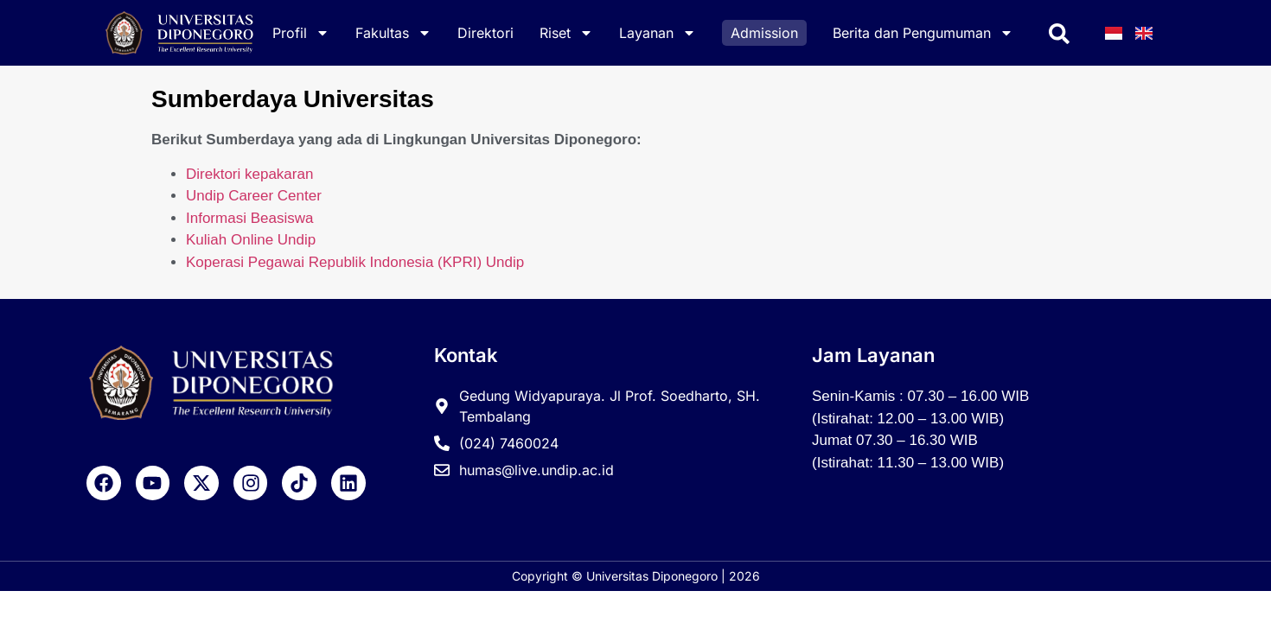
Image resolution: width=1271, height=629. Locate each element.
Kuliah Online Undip (251, 240)
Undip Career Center (254, 195)
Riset (566, 32)
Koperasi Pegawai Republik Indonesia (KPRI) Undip (355, 262)
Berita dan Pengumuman (923, 32)
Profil (300, 32)
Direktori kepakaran (249, 174)
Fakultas (393, 32)
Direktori (485, 32)
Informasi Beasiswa (249, 218)
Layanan (657, 32)
